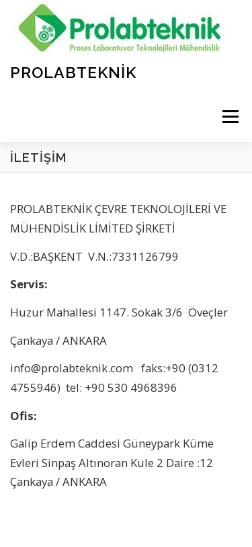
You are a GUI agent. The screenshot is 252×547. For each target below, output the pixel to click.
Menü (230, 117)
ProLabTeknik (73, 71)
